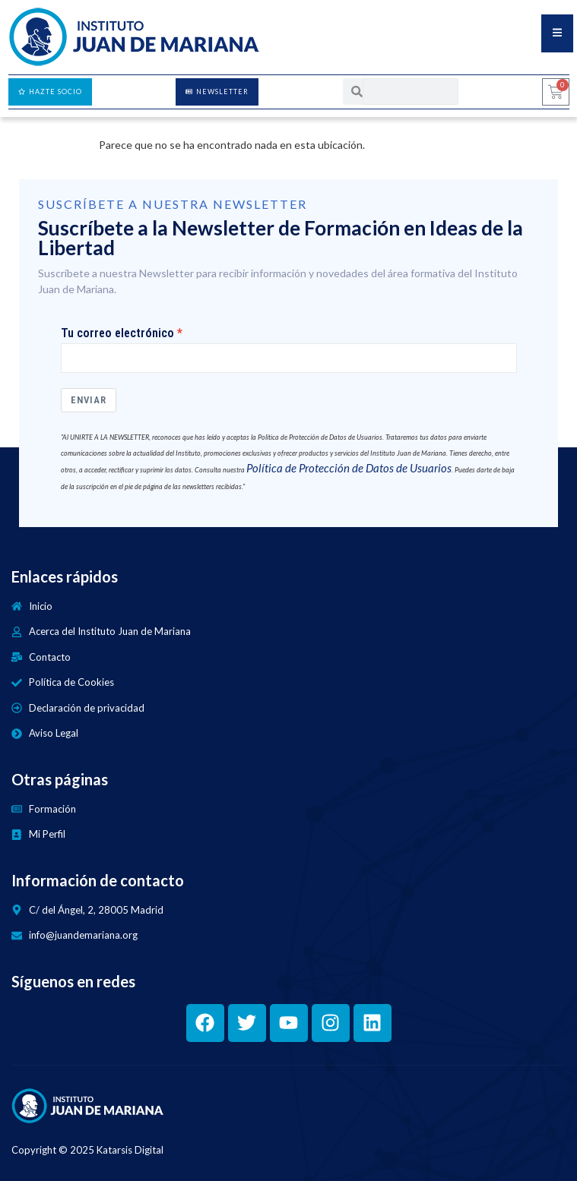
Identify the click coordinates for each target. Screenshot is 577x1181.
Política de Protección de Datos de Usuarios (349, 468)
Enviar (88, 400)
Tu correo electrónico (117, 333)
